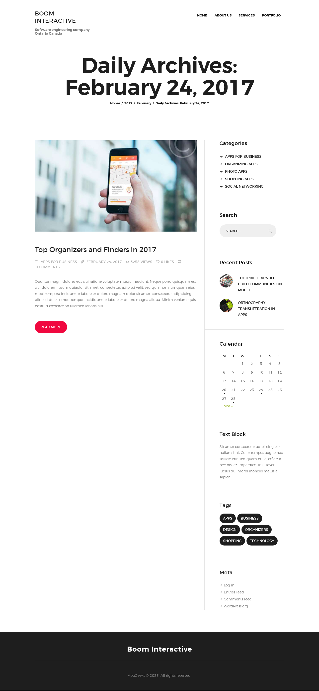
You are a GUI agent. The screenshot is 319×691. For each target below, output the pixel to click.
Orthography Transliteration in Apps (256, 308)
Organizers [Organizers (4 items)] (256, 529)
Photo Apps (236, 171)
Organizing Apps (241, 164)
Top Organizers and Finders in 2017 (95, 250)
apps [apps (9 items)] (227, 518)
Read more (51, 327)
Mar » (228, 406)
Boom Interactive (159, 649)
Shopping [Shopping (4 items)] (232, 541)
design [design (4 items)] (230, 529)
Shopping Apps (239, 179)
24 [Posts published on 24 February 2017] (261, 390)
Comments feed (238, 599)
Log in (229, 585)
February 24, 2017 (104, 262)
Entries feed (234, 592)
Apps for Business (59, 262)
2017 (128, 103)
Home (115, 103)
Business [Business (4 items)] (250, 518)
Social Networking (244, 186)
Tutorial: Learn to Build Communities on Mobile (260, 284)
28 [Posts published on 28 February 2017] (233, 398)
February (144, 103)
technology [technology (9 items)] (262, 541)
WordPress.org (236, 606)
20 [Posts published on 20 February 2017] (224, 390)
